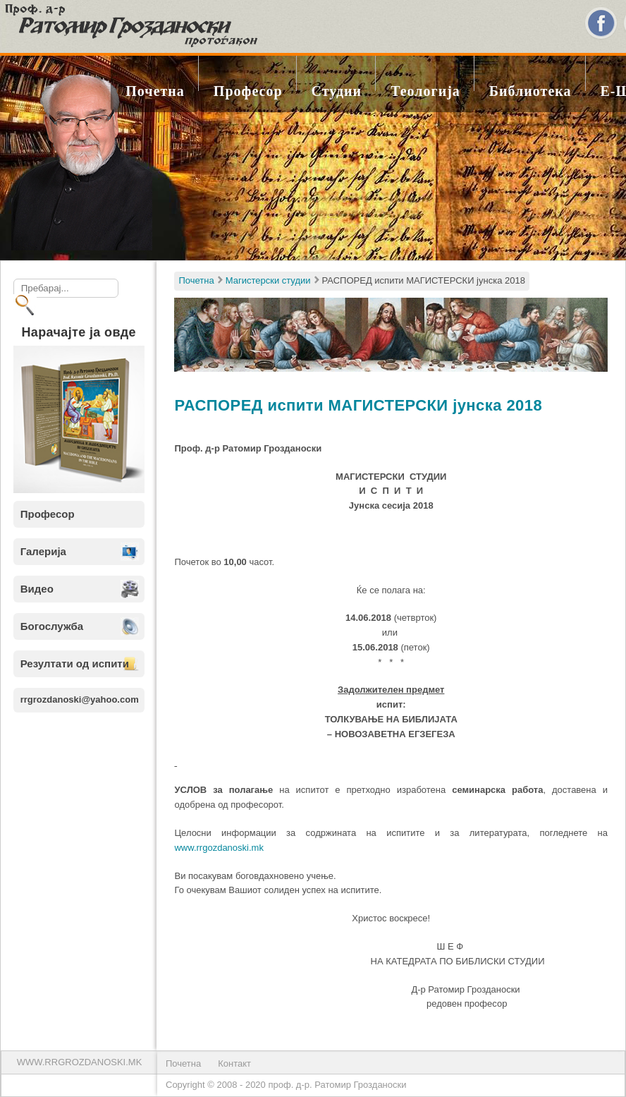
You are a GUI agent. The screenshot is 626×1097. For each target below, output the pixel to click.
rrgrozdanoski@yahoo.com (79, 699)
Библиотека (530, 91)
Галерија (43, 551)
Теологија (425, 91)
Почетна (155, 91)
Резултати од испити (74, 663)
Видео (37, 589)
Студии (337, 91)
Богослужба (51, 626)
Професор (248, 91)
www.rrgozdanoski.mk (218, 847)
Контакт (234, 1063)
